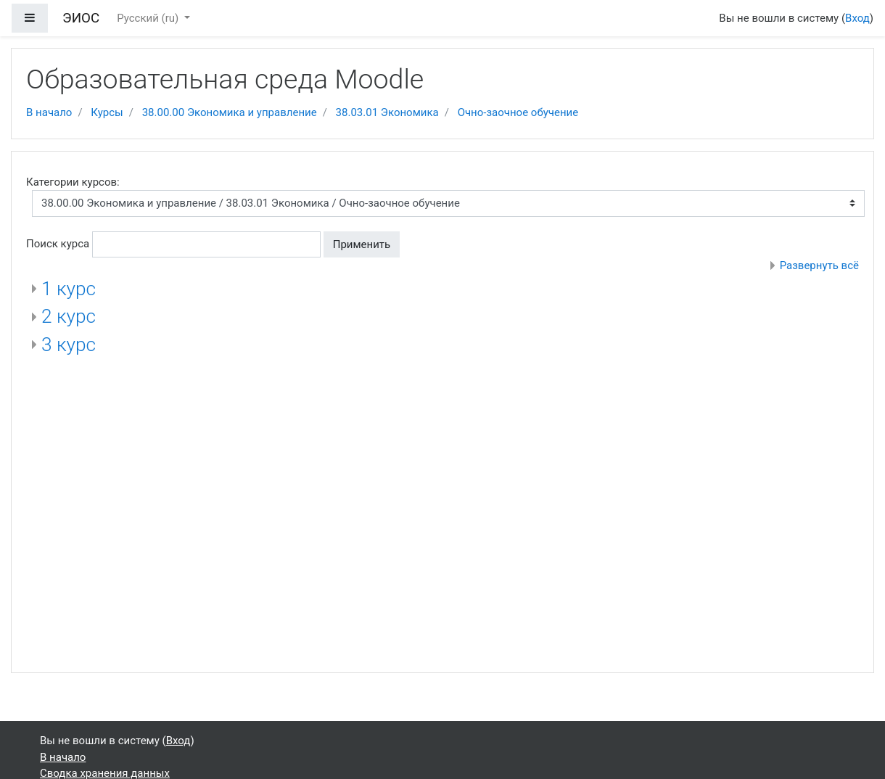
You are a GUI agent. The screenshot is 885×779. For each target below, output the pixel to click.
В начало (49, 112)
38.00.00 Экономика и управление (229, 112)
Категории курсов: (73, 182)
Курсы (107, 112)
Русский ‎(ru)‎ (149, 18)
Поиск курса (57, 243)
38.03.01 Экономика (387, 112)
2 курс (68, 316)
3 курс (68, 344)
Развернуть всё (819, 265)
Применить (362, 244)
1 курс (68, 289)
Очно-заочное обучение (518, 112)
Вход (857, 18)
